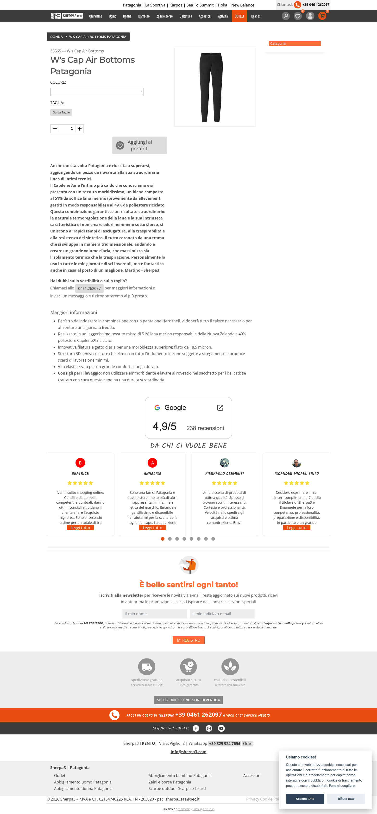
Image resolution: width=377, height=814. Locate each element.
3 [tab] (177, 539)
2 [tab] (170, 539)
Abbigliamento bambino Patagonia (180, 775)
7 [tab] (206, 539)
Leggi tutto (80, 527)
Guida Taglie (61, 112)
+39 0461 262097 (311, 4)
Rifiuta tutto (346, 799)
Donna (127, 16)
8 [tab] (213, 539)
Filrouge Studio (203, 809)
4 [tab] (184, 539)
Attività (223, 16)
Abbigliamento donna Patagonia (83, 788)
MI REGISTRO (188, 640)
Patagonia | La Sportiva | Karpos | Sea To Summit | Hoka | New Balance (188, 5)
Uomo (112, 16)
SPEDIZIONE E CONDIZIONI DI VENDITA (188, 700)
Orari (247, 743)
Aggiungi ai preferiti (134, 145)
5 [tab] (191, 539)
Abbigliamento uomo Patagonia (83, 782)
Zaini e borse (165, 16)
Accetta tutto (305, 799)
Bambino (144, 16)
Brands (256, 16)
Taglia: (57, 102)
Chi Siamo (95, 16)
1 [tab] (162, 539)
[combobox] (97, 92)
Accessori (205, 16)
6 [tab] (199, 539)
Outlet (59, 775)
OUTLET (239, 16)
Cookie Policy (272, 799)
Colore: (58, 82)
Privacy (252, 799)
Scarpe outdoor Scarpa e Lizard (177, 788)
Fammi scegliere (342, 786)
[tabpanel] (80, 494)
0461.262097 (89, 288)
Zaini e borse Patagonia (170, 782)
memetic (184, 809)
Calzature (186, 16)
